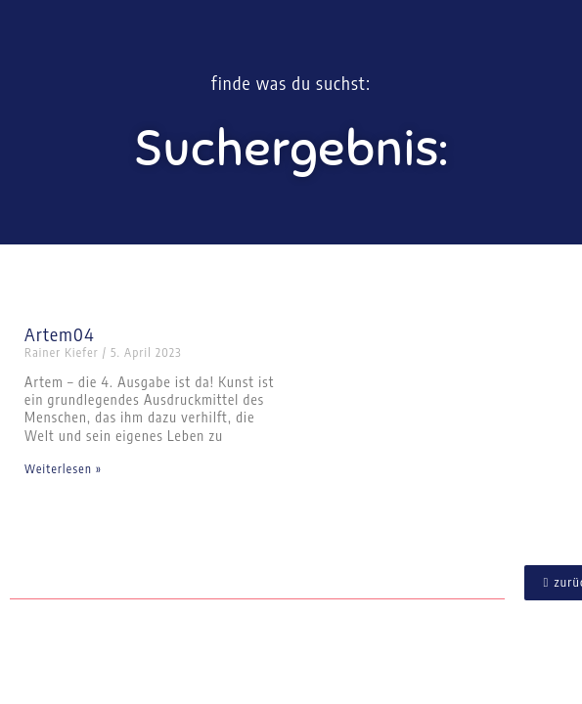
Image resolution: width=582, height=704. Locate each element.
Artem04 (59, 334)
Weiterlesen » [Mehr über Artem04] (63, 469)
